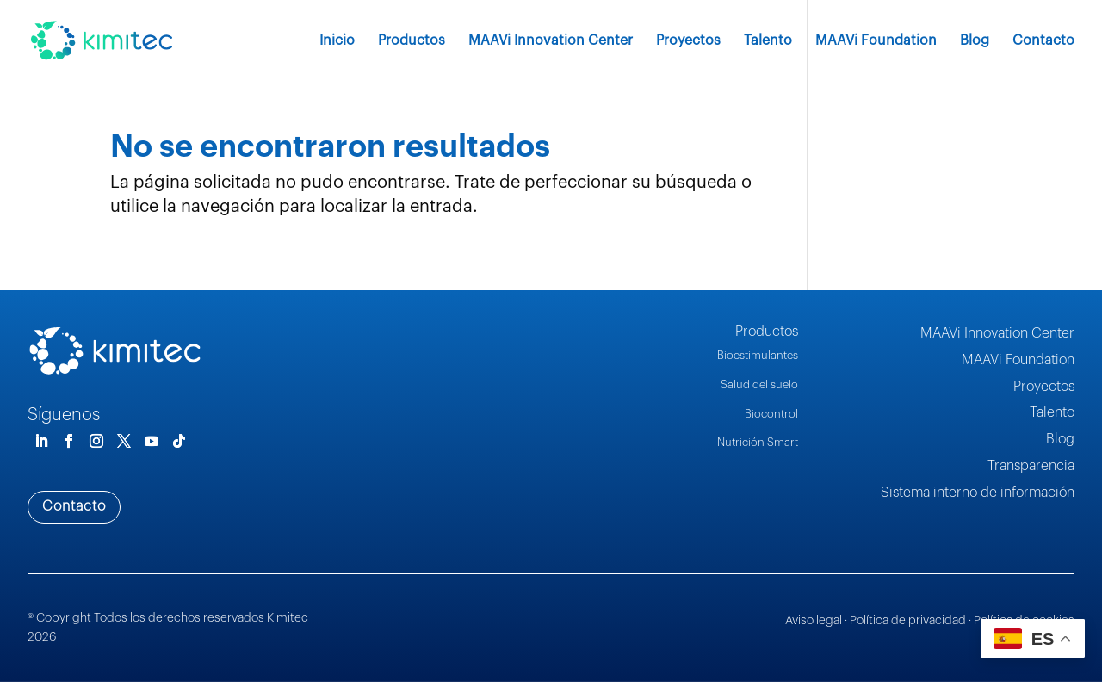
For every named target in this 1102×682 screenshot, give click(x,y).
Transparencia (1030, 466)
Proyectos (688, 40)
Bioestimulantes (757, 355)
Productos (411, 40)
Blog (974, 40)
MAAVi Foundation (876, 40)
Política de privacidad (908, 621)
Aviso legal (813, 621)
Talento (768, 40)
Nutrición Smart (757, 442)
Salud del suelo (759, 384)
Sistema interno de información (977, 492)
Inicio (337, 40)
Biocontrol (771, 413)
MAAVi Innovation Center (550, 40)
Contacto (1043, 40)
